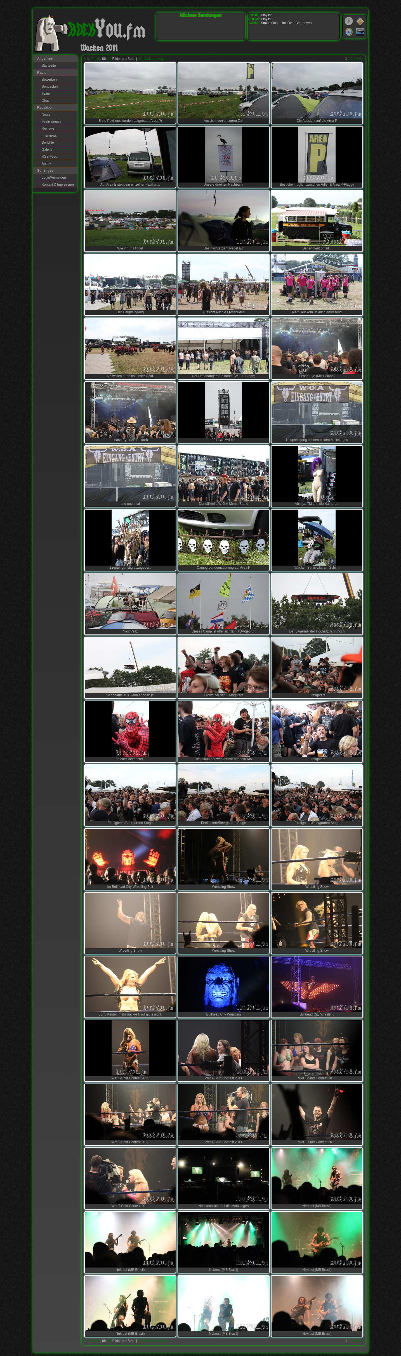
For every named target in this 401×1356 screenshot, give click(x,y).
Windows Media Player (348, 31)
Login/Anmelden (54, 177)
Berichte (48, 142)
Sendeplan (50, 86)
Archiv (46, 163)
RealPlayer (360, 31)
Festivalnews (51, 121)
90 (109, 59)
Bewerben (49, 79)
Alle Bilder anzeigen (153, 59)
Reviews (48, 128)
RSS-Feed (49, 156)
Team (46, 93)
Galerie (47, 149)
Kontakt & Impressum (58, 184)
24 (93, 59)
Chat (45, 100)
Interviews (49, 135)
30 (98, 59)
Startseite (49, 65)
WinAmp (360, 21)
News (46, 114)
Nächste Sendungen (201, 15)
